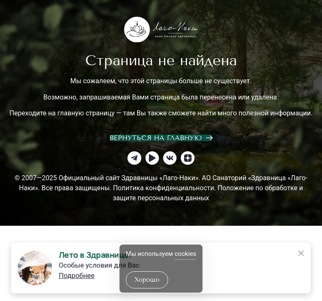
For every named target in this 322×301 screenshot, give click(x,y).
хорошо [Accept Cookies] (147, 279)
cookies (185, 254)
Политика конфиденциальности (163, 188)
